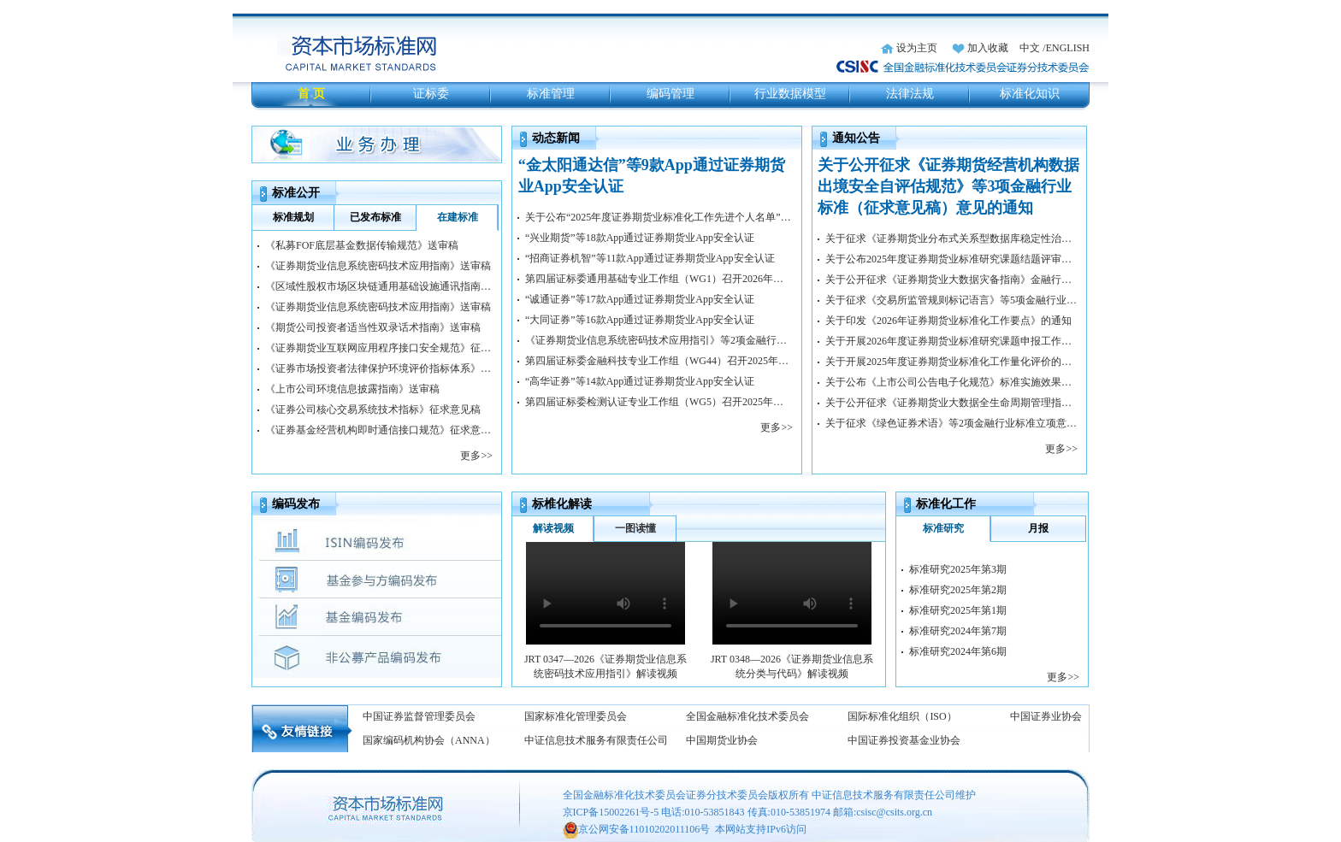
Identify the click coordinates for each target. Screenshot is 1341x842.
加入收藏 (987, 48)
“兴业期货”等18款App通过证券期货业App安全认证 (639, 238)
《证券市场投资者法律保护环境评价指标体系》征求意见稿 (379, 368)
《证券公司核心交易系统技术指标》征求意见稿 (373, 409)
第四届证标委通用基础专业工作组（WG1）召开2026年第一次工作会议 (659, 279)
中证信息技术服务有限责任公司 (596, 740)
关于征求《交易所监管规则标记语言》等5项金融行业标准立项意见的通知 (951, 300)
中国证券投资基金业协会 (904, 740)
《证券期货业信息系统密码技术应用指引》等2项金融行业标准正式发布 (659, 340)
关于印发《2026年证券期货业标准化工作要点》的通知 (948, 321)
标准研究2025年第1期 (958, 610)
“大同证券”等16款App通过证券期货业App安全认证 (639, 320)
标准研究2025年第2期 (958, 590)
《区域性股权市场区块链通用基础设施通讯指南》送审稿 (379, 286)
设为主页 (916, 48)
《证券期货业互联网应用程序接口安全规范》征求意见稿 (379, 348)
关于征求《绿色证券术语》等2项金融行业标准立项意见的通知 (951, 423)
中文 (1029, 48)
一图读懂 (635, 528)
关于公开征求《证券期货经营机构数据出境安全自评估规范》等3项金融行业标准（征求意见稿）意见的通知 (948, 186)
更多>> (476, 456)
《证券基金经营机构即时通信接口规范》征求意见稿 (379, 430)
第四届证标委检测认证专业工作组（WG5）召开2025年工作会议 (659, 402)
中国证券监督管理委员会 (419, 716)
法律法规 (910, 93)
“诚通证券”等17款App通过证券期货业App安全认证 (639, 299)
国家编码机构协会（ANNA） (429, 740)
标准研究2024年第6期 (958, 651)
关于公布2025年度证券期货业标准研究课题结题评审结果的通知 (951, 259)
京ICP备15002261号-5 (611, 812)
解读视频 (553, 528)
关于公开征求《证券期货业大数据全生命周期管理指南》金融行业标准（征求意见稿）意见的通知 (951, 403)
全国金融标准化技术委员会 (747, 716)
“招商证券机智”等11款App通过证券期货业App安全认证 (650, 258)
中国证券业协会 (1046, 716)
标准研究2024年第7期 (958, 631)
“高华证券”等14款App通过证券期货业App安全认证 (639, 381)
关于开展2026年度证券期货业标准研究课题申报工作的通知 (951, 341)
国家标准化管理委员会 (575, 716)
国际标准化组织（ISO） (902, 716)
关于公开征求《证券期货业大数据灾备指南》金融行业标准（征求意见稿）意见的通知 (951, 280)
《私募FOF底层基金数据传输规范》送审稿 (361, 245)
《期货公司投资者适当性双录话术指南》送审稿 (373, 327)
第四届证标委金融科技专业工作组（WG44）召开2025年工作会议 (659, 361)
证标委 (431, 93)
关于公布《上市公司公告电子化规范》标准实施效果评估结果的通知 (951, 382)
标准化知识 (1030, 93)
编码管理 (670, 93)
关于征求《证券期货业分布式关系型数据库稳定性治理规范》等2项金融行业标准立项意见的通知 (951, 238)
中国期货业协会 (722, 740)
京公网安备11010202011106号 (644, 829)
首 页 (311, 93)
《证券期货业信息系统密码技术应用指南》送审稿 (378, 266)
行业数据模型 (790, 93)
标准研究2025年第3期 (958, 569)
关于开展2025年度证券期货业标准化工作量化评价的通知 (951, 362)
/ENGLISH (1066, 48)
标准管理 (551, 93)
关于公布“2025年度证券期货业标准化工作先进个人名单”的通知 (659, 217)
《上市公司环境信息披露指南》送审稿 (352, 389)
